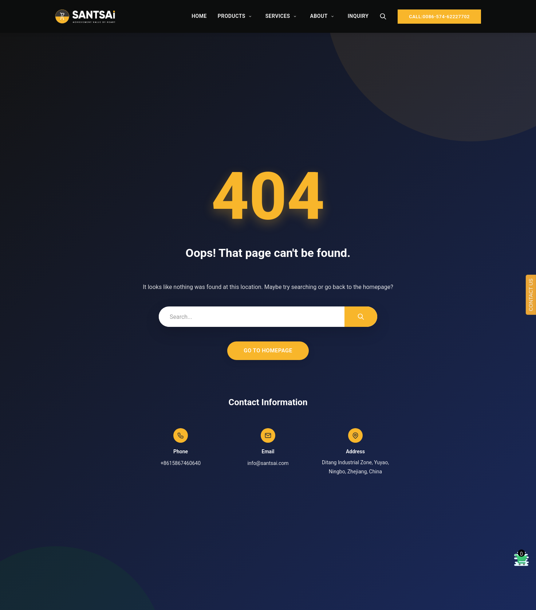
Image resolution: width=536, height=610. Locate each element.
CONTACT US (531, 294)
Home (199, 16)
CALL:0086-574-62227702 (439, 16)
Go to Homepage (268, 350)
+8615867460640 (181, 463)
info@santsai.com (267, 463)
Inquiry (358, 16)
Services (277, 16)
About (319, 16)
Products (231, 16)
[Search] (383, 16)
